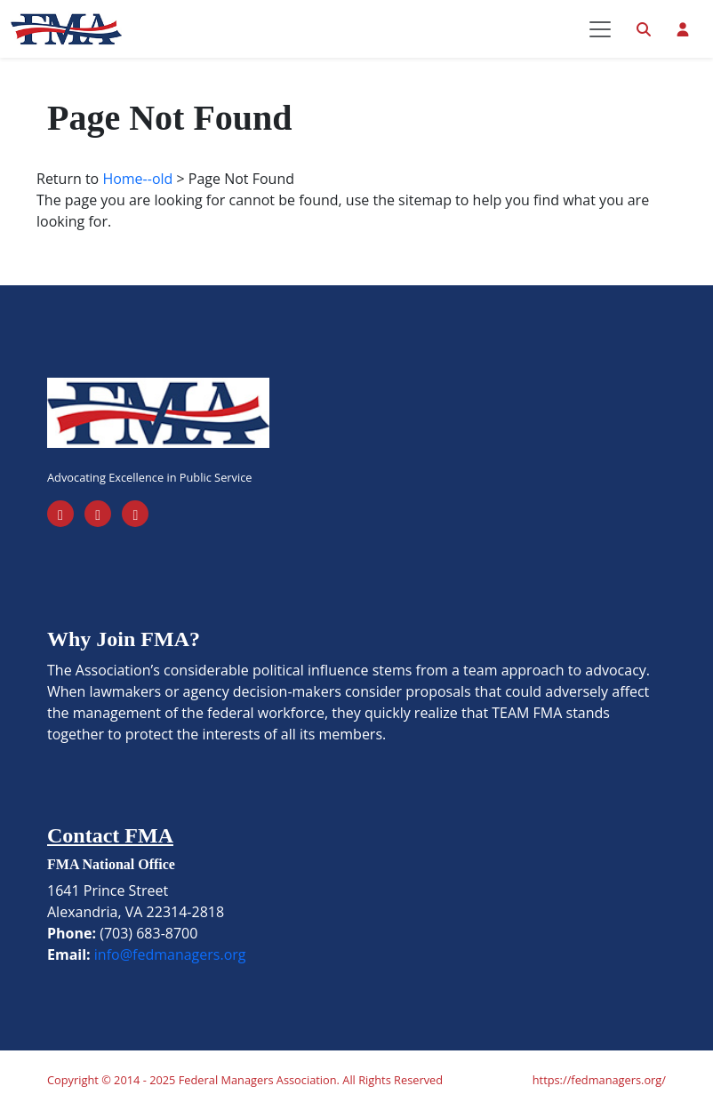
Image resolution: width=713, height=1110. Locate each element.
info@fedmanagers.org (170, 954)
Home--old (137, 178)
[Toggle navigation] (600, 29)
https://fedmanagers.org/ (599, 1080)
